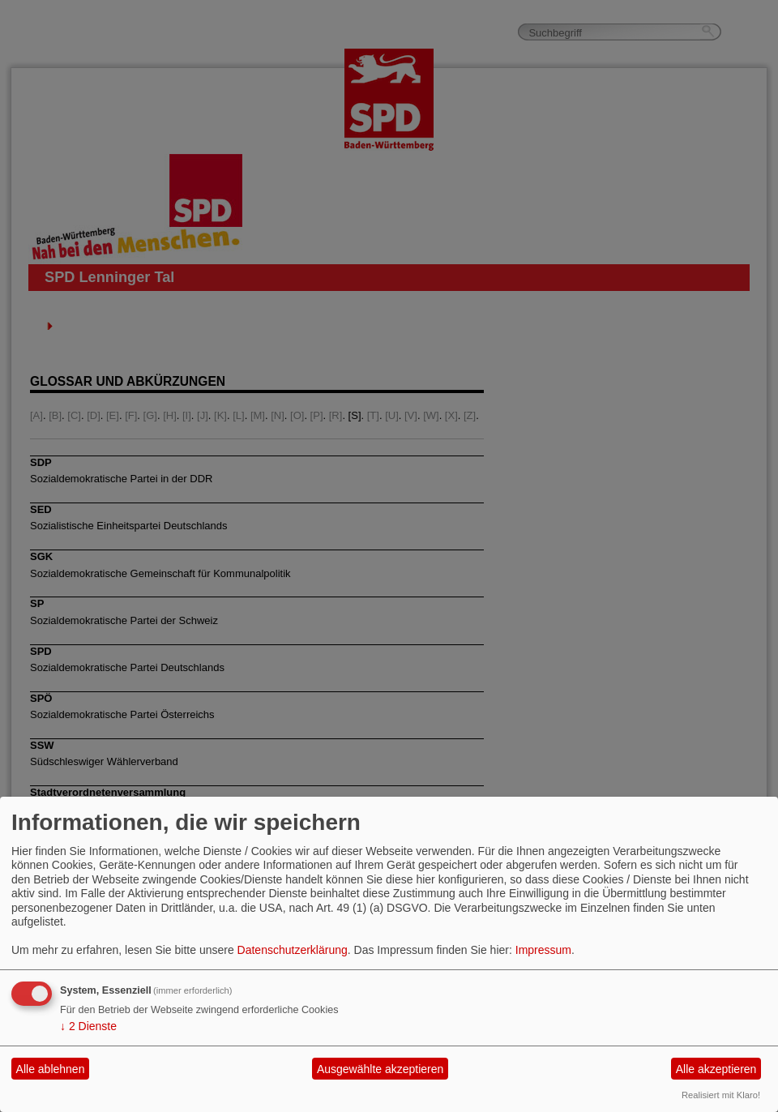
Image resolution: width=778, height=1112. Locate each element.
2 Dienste (88, 1026)
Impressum (543, 949)
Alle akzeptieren (716, 1069)
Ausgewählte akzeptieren (380, 1069)
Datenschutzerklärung (292, 949)
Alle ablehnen (50, 1069)
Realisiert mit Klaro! (721, 1095)
